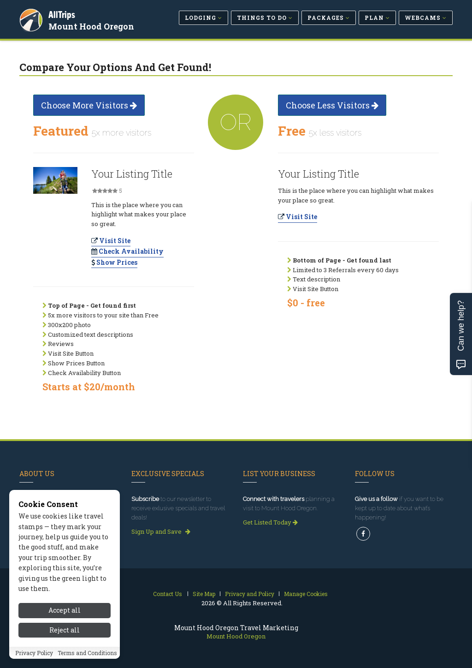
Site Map (204, 593)
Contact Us (167, 593)
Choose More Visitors (89, 105)
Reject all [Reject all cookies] (64, 630)
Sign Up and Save (160, 531)
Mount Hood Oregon (93, 24)
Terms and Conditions (87, 652)
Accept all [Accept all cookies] (64, 610)
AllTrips (63, 13)
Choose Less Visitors (332, 105)
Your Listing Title (131, 173)
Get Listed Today (270, 522)
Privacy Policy (34, 652)
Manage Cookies (306, 593)
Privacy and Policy (249, 593)
